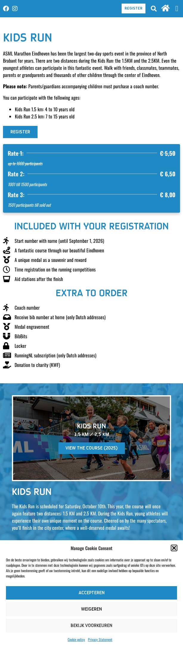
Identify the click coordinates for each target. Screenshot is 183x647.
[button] (174, 548)
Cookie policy (76, 639)
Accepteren (92, 593)
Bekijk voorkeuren (91, 625)
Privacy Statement (100, 639)
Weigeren (91, 609)
